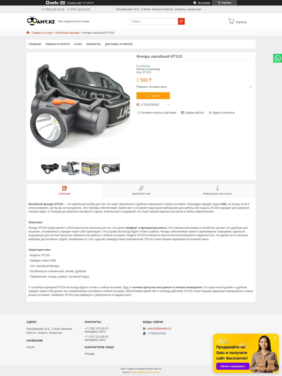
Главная (35, 44)
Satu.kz (158, 368)
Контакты (94, 44)
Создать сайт (74, 2)
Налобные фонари (68, 32)
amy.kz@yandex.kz (159, 328)
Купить (155, 95)
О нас (78, 44)
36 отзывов (204, 2)
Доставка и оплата (119, 44)
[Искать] (181, 21)
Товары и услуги (42, 32)
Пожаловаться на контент (146, 372)
